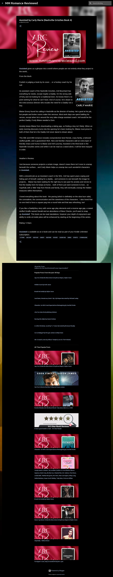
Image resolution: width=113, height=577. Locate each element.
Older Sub (63, 237)
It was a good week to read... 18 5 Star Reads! (48, 428)
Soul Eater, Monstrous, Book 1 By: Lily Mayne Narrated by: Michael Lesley (56, 298)
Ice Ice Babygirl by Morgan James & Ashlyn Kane (48, 333)
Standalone (83, 237)
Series (69, 237)
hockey (55, 237)
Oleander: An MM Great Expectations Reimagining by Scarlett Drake (55, 305)
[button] (20, 26)
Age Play (35, 237)
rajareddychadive (61, 574)
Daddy (42, 237)
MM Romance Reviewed (21, 3)
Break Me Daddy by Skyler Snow (44, 291)
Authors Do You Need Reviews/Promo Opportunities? (51, 268)
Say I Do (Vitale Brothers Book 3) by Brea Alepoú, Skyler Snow (53, 278)
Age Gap (28, 237)
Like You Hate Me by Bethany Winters (45, 312)
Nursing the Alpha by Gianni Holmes (45, 319)
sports (75, 237)
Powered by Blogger (56, 570)
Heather (48, 237)
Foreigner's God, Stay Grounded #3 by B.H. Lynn (48, 561)
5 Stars (22, 237)
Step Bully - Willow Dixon (41, 540)
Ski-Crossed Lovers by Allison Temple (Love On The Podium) (52, 339)
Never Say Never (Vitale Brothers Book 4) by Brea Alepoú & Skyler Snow (55, 520)
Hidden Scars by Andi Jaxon (42, 284)
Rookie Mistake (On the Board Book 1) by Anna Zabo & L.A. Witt (53, 408)
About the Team (39, 266)
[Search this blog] (102, 3)
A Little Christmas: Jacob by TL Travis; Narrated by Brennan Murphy (54, 326)
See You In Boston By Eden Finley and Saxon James (49, 387)
